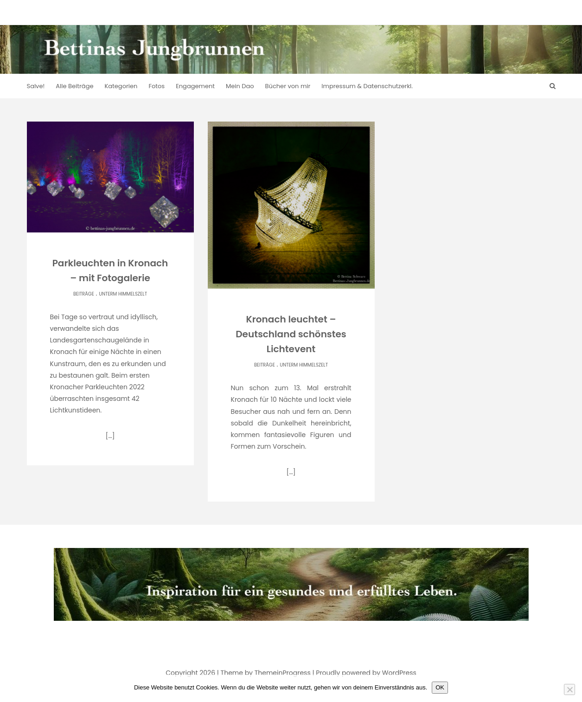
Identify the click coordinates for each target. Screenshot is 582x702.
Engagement (195, 86)
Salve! (36, 86)
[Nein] (569, 689)
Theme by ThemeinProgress (266, 672)
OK (439, 687)
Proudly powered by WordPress (366, 672)
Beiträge (83, 293)
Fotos (156, 86)
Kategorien (121, 86)
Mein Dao (240, 86)
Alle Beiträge (74, 86)
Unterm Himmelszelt (123, 293)
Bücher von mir (288, 86)
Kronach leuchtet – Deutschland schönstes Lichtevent (291, 334)
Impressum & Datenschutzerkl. (367, 86)
